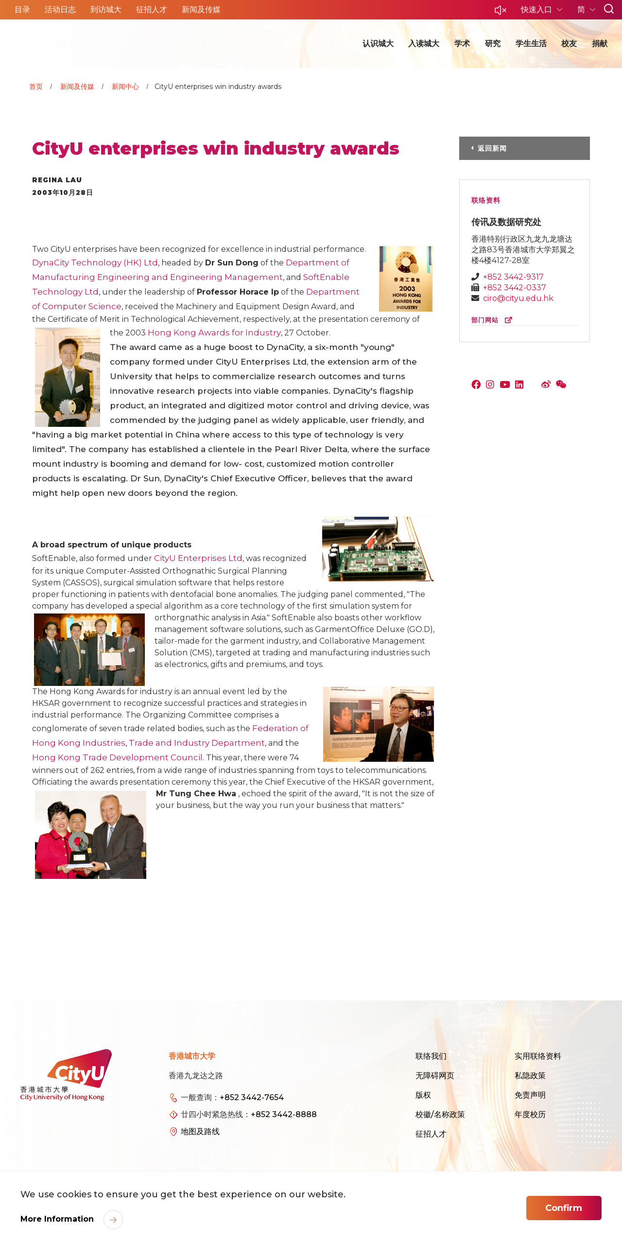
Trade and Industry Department (197, 743)
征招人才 (431, 1134)
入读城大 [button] (423, 43)
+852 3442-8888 (284, 1114)
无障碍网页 (434, 1075)
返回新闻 (492, 148)
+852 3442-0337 (514, 287)
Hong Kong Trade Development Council (117, 757)
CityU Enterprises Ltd (198, 558)
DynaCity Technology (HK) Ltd (95, 262)
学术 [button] (462, 43)
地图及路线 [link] (200, 1131)
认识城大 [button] (378, 43)
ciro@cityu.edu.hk (518, 298)
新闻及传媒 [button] (201, 9)
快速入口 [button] (537, 9)
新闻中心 (125, 86)
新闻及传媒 (77, 86)
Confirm (563, 1208)
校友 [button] (569, 43)
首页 (36, 86)
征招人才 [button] (151, 9)
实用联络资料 (538, 1056)
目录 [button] (22, 9)
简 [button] (582, 9)
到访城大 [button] (105, 9)
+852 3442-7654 (252, 1097)
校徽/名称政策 (440, 1114)
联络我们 (431, 1056)
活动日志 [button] (60, 9)
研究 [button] (493, 43)
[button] (500, 12)
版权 (423, 1095)
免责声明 (530, 1095)
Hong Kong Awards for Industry (214, 332)
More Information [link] (58, 1219)
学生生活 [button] (531, 43)
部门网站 (494, 320)
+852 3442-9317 (513, 276)
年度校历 (530, 1114)
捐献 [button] (599, 43)
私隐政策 (530, 1075)
